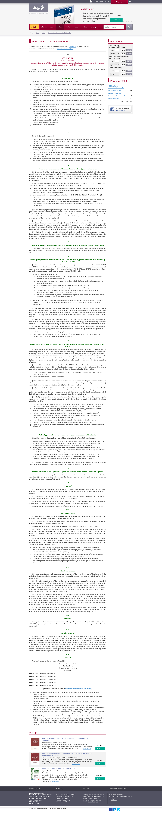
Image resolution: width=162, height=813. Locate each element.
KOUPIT (101, 748)
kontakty (93, 27)
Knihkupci (114, 800)
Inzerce (113, 798)
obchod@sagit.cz (99, 795)
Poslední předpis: (114, 98)
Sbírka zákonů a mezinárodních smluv (59, 33)
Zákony (44, 33)
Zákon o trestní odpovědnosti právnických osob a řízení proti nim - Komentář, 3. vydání (67, 754)
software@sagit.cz (94, 798)
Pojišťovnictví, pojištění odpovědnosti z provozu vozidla (86, 6)
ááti (68, 27)
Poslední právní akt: (114, 90)
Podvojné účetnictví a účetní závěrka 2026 (58, 769)
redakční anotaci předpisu (65, 49)
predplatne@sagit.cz (98, 796)
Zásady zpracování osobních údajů (121, 796)
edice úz (43, 27)
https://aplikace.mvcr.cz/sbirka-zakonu (78, 688)
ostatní (85, 27)
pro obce (76, 27)
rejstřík (34, 27)
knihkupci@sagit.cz (95, 800)
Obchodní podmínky (117, 794)
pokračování (87, 749)
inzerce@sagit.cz (93, 802)
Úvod (37, 33)
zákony (60, 27)
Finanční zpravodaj (115, 93)
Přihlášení (119, 2)
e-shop (52, 27)
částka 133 (72, 47)
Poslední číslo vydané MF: (116, 96)
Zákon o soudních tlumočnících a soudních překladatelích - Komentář (65, 739)
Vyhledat (129, 27)
